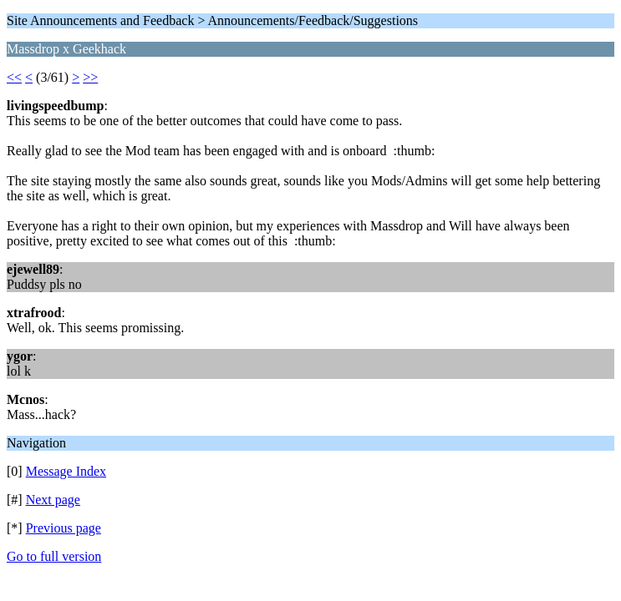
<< (14, 77)
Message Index (66, 471)
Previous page (63, 528)
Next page (53, 499)
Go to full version (54, 556)
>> (90, 77)
